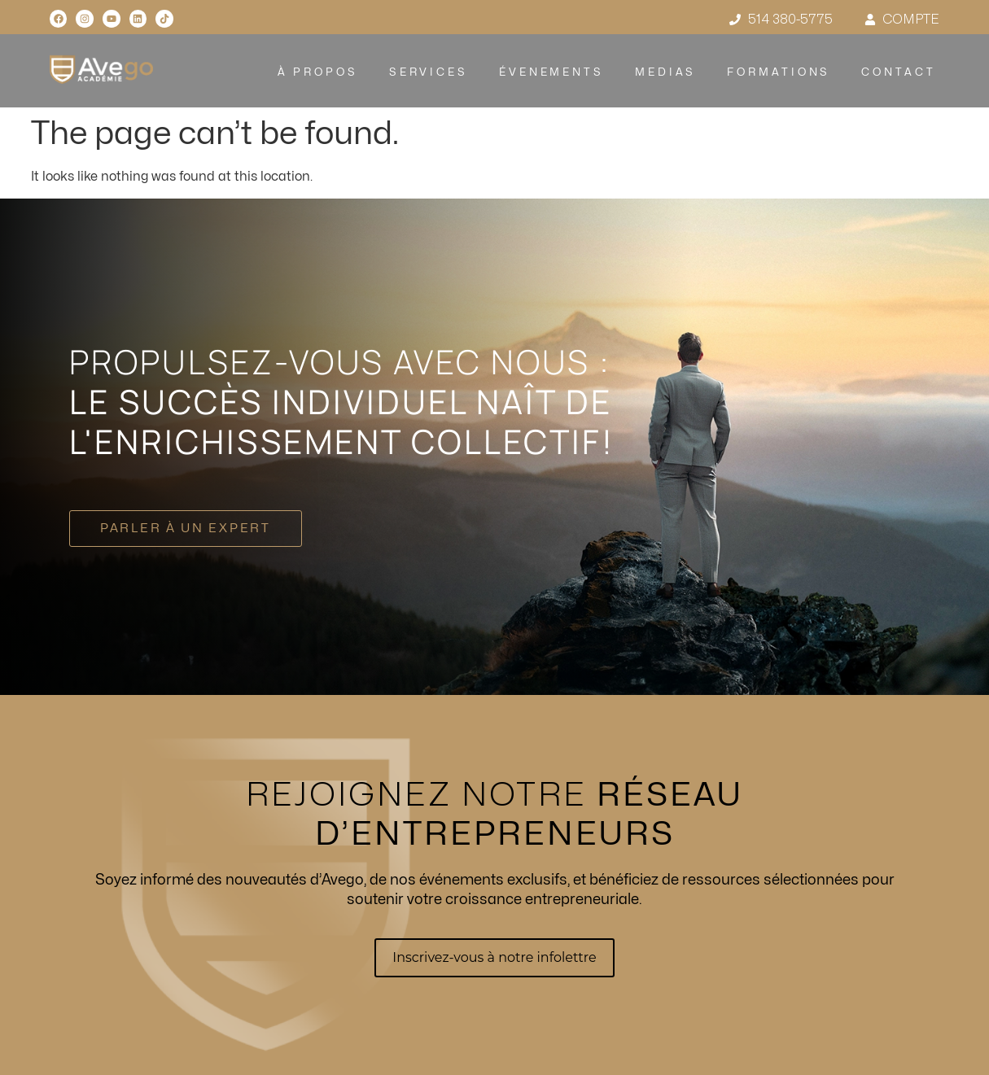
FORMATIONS (778, 72)
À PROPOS (317, 72)
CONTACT (898, 72)
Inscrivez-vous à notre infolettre (494, 957)
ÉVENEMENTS (551, 72)
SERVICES (427, 72)
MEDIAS (665, 72)
